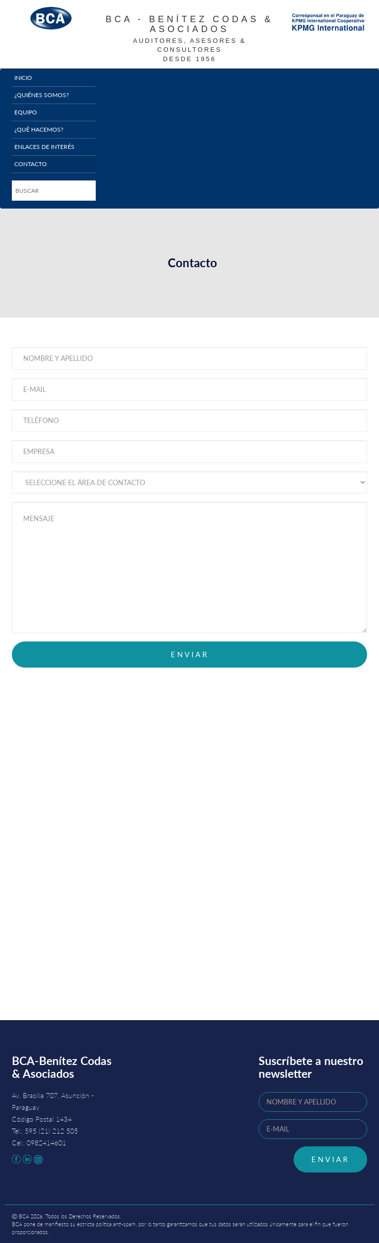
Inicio (23, 77)
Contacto (30, 164)
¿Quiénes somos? (41, 95)
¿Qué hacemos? (38, 129)
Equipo (25, 112)
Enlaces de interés (44, 146)
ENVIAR (330, 1159)
